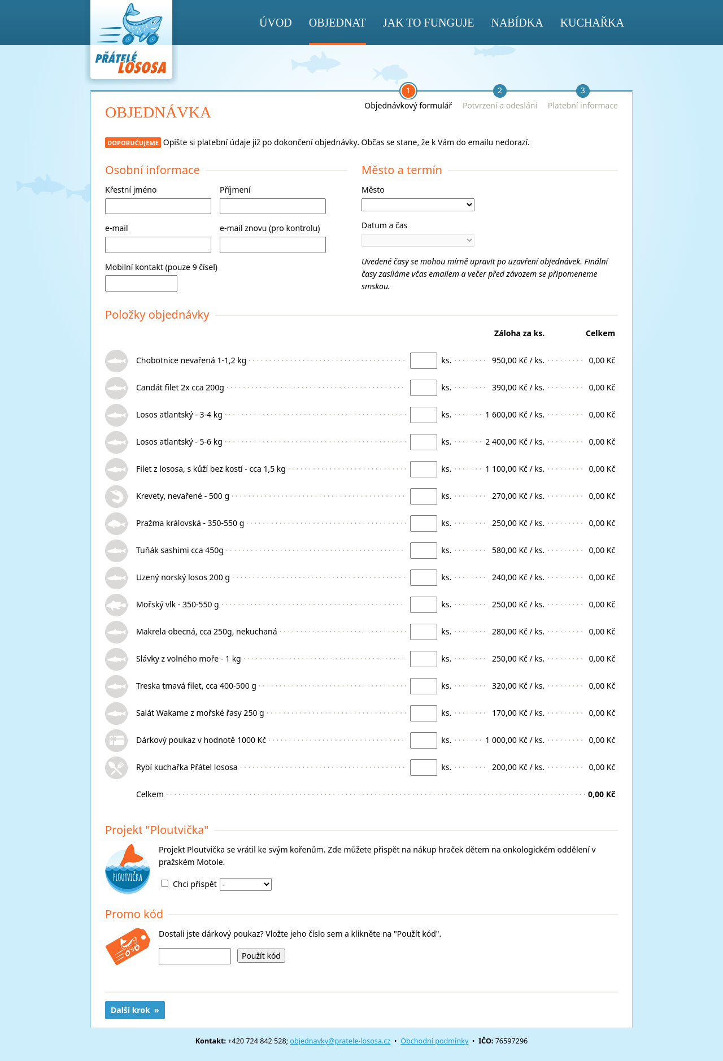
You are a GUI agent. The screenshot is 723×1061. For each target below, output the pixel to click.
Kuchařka (592, 22)
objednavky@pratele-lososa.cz (340, 1041)
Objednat (337, 22)
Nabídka (517, 22)
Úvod (275, 22)
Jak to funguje (428, 22)
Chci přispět (195, 884)
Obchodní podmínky (434, 1041)
